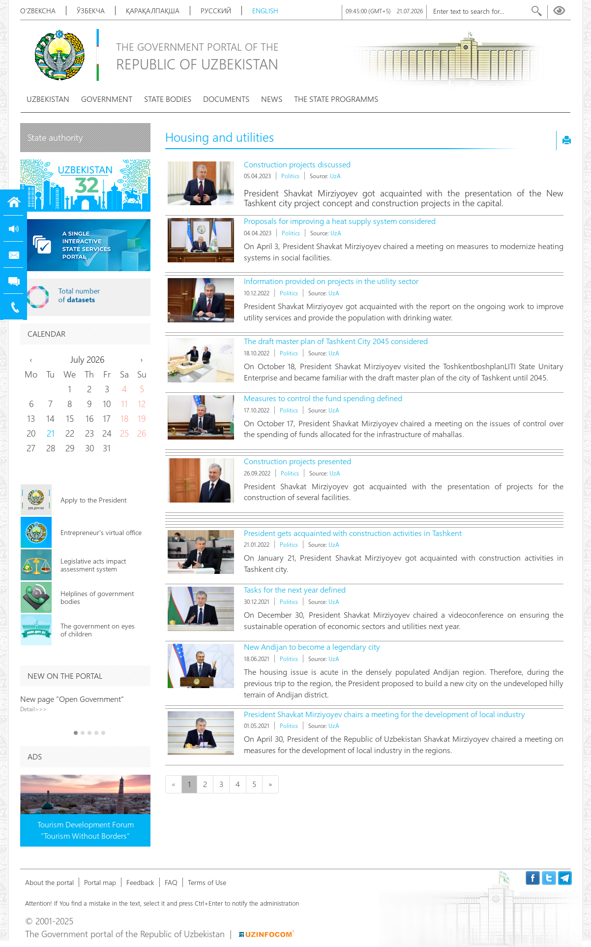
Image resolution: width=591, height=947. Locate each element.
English (265, 10)
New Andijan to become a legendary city (312, 646)
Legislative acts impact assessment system (93, 564)
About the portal (49, 882)
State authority (55, 137)
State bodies (167, 99)
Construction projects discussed (297, 164)
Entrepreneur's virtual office (101, 532)
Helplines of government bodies (97, 597)
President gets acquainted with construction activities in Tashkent (353, 533)
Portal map (100, 882)
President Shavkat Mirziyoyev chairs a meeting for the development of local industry (384, 714)
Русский (216, 10)
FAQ (171, 882)
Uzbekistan (48, 99)
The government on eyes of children (97, 629)
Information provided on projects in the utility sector (331, 281)
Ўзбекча (91, 10)
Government (106, 99)
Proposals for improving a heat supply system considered (340, 221)
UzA (335, 176)
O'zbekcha (38, 10)
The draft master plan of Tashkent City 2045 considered (336, 341)
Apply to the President (93, 500)
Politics (290, 176)
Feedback (140, 882)
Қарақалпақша (152, 10)
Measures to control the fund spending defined (323, 398)
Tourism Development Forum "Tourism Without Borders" (85, 830)
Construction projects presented (297, 461)
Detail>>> (33, 709)
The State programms (336, 99)
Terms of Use (207, 882)
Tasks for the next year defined (295, 589)
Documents (226, 99)
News (271, 99)
